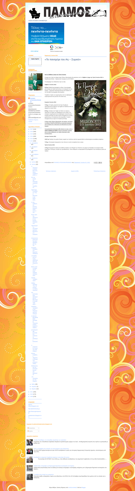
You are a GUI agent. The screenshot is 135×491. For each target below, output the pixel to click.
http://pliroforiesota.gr (34, 408)
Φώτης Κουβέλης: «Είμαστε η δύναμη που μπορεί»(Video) (34, 358)
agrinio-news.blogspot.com (33, 405)
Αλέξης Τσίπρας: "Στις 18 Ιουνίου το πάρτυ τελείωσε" (34, 286)
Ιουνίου (34, 164)
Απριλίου (34, 386)
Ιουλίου (34, 162)
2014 (31, 136)
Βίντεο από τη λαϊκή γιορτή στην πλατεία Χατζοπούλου (34, 271)
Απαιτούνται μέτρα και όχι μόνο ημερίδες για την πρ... (34, 241)
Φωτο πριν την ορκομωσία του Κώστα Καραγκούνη (34, 219)
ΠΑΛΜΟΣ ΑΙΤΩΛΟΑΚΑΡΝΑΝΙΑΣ (35, 100)
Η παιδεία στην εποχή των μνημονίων (44, 474)
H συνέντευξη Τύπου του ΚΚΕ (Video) (34, 348)
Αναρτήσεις (31, 428)
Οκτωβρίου (35, 150)
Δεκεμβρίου (35, 143)
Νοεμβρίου (34, 146)
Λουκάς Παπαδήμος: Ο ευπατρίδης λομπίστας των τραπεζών (50, 440)
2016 (31, 131)
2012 (31, 141)
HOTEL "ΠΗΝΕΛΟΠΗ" (34, 279)
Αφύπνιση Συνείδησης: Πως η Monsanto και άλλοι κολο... (34, 195)
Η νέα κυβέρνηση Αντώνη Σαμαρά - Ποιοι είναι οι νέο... (34, 207)
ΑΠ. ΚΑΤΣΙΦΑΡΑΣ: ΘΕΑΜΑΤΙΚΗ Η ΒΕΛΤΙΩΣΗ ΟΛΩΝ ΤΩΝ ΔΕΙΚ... (34, 298)
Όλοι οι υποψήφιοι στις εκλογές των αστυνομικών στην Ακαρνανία (51, 448)
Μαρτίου (34, 389)
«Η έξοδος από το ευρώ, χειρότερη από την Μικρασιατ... (34, 260)
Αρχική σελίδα (75, 171)
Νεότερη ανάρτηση (51, 171)
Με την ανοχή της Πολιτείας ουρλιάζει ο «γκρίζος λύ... (34, 182)
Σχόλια (30, 431)
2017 (31, 129)
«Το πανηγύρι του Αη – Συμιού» (34, 379)
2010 (31, 394)
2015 (31, 134)
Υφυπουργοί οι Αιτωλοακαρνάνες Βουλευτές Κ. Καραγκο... (34, 230)
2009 (31, 396)
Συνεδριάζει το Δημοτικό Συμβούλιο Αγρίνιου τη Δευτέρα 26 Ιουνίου (51, 457)
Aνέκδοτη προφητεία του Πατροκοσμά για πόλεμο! (34, 310)
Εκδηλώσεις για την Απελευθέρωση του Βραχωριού (34, 370)
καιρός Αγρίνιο (35, 59)
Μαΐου (33, 384)
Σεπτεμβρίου (35, 154)
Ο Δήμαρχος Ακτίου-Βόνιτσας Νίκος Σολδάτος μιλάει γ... (34, 171)
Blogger (83, 487)
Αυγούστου (35, 158)
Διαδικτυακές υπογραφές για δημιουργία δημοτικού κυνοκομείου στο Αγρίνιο (54, 466)
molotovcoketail (72, 487)
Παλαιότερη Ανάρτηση (99, 171)
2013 (31, 138)
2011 (31, 392)
